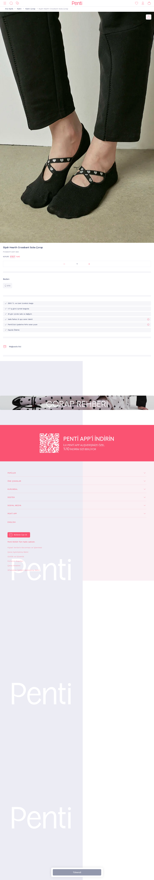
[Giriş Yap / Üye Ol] (143, 3)
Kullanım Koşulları (15, 561)
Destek (11, 497)
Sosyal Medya (14, 505)
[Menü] (5, 3)
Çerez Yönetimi (14, 566)
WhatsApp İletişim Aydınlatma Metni (24, 570)
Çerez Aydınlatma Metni (18, 552)
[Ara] (11, 3)
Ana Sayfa (9, 9)
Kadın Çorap (30, 9)
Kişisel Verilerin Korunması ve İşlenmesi (25, 548)
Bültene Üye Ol (20, 535)
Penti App (12, 514)
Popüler (12, 473)
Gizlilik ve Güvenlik (16, 557)
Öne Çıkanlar (14, 481)
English (12, 522)
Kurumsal (13, 489)
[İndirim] (17, 3)
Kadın (19, 9)
